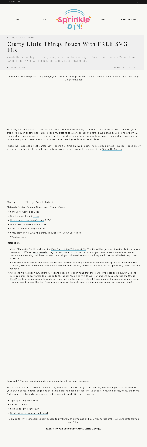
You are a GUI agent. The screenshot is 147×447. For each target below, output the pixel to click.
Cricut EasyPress (71, 232)
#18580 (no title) (128, 19)
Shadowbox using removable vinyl (29, 413)
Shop (103, 19)
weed (54, 273)
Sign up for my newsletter (24, 400)
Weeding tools (18, 237)
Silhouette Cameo (112, 149)
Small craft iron (18, 232)
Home (18, 19)
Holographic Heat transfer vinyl (27, 220)
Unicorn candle (19, 404)
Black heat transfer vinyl (23, 224)
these (36, 216)
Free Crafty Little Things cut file (27, 228)
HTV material (40, 252)
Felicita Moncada (18, 67)
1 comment (29, 38)
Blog (44, 19)
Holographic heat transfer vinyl (36, 146)
